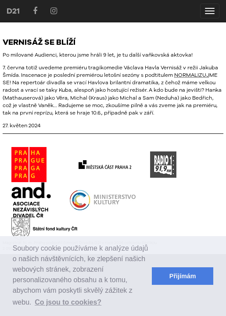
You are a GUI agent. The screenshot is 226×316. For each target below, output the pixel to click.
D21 (13, 10)
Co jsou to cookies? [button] (68, 302)
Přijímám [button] (182, 276)
